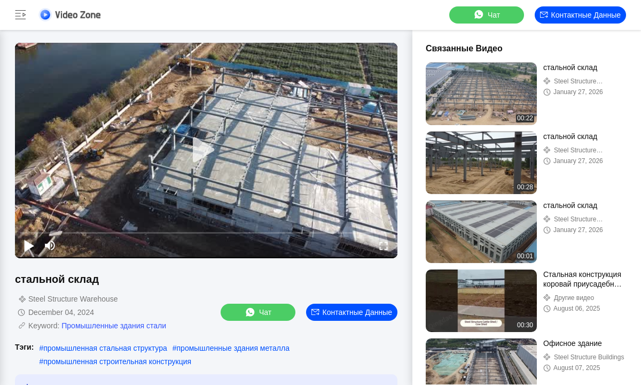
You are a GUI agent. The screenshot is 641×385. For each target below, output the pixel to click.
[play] (206, 150)
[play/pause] (29, 245)
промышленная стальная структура (105, 348)
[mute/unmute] (50, 245)
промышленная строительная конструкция (117, 361)
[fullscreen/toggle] (383, 245)
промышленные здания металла (233, 348)
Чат (486, 14)
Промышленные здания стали (113, 325)
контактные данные (580, 15)
